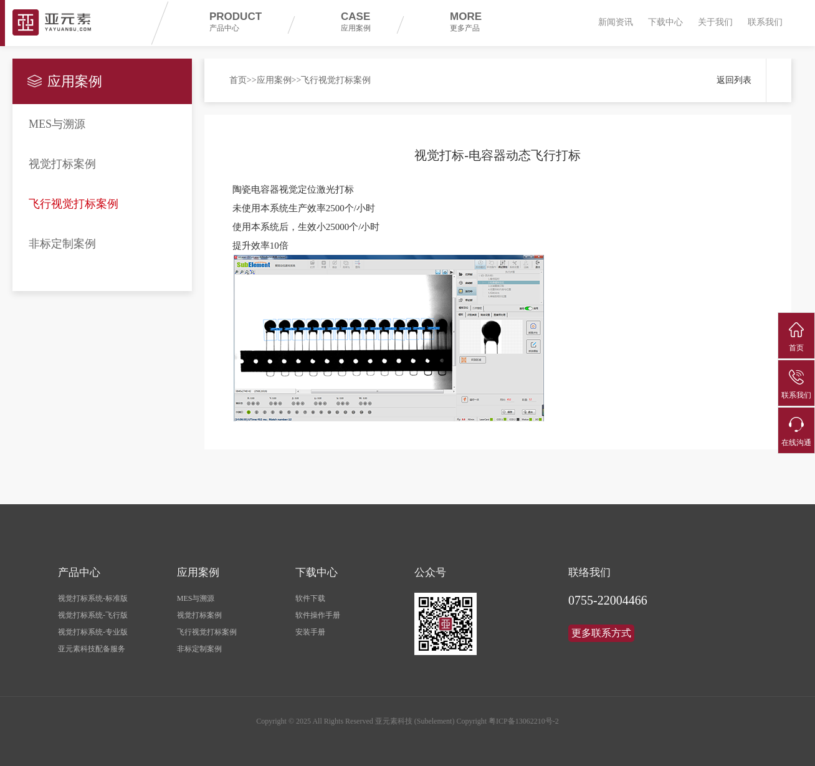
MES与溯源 (57, 124)
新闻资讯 (615, 22)
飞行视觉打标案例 (73, 204)
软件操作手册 (317, 615)
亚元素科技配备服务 (91, 648)
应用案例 (274, 80)
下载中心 (665, 22)
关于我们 (715, 22)
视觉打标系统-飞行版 (93, 615)
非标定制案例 (62, 243)
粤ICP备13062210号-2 (524, 721)
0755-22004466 (607, 600)
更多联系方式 (601, 633)
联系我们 (765, 22)
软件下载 (310, 598)
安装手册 (310, 632)
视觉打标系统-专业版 (93, 632)
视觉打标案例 (62, 164)
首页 (238, 80)
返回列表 (734, 80)
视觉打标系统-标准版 (93, 598)
